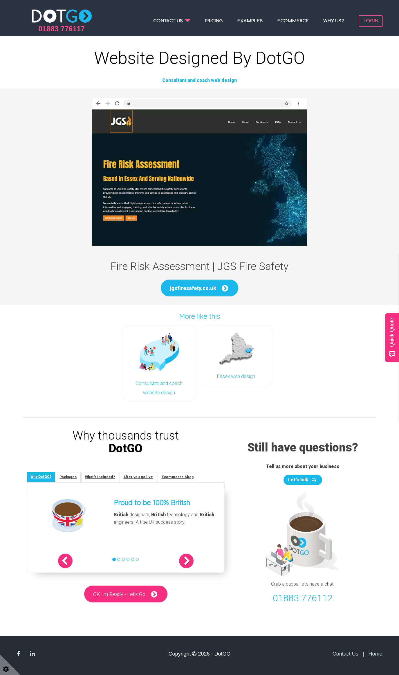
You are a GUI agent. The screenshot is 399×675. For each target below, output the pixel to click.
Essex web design (236, 376)
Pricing (214, 21)
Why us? (333, 21)
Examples (250, 21)
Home (375, 652)
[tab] (42, 475)
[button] (73, 560)
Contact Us (345, 652)
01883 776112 (303, 596)
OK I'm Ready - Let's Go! (119, 593)
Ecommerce (293, 21)
